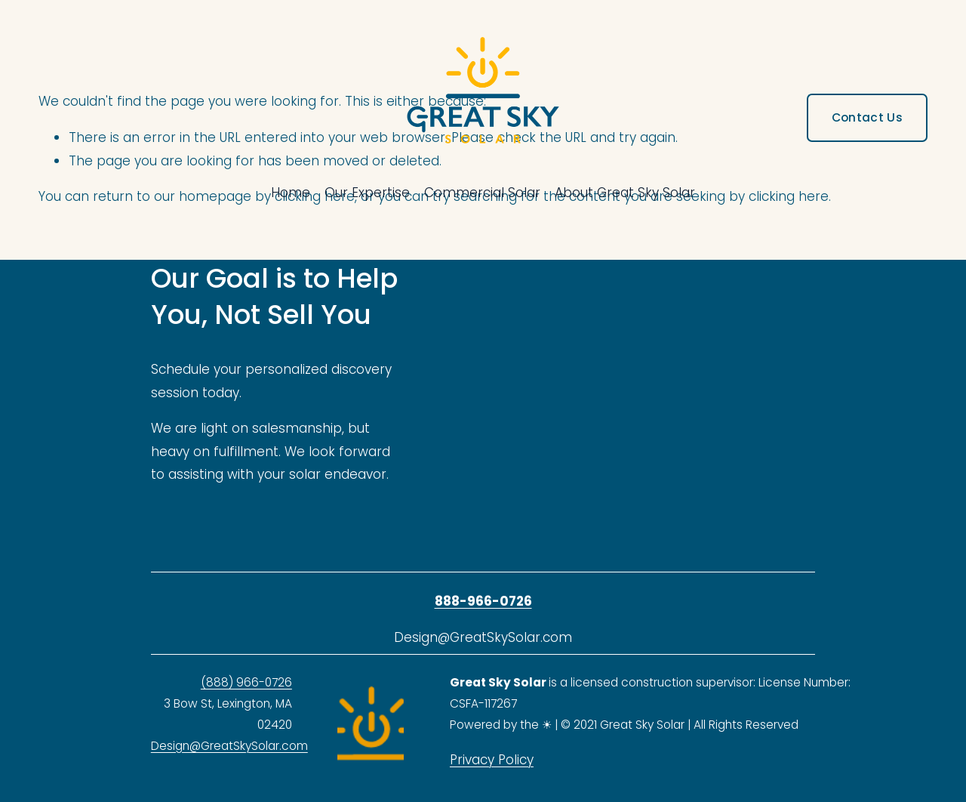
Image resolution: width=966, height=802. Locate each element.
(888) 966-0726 (246, 682)
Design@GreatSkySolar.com (229, 746)
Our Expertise (367, 193)
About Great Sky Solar (625, 193)
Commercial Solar (482, 193)
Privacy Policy (492, 760)
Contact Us (867, 117)
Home (290, 193)
